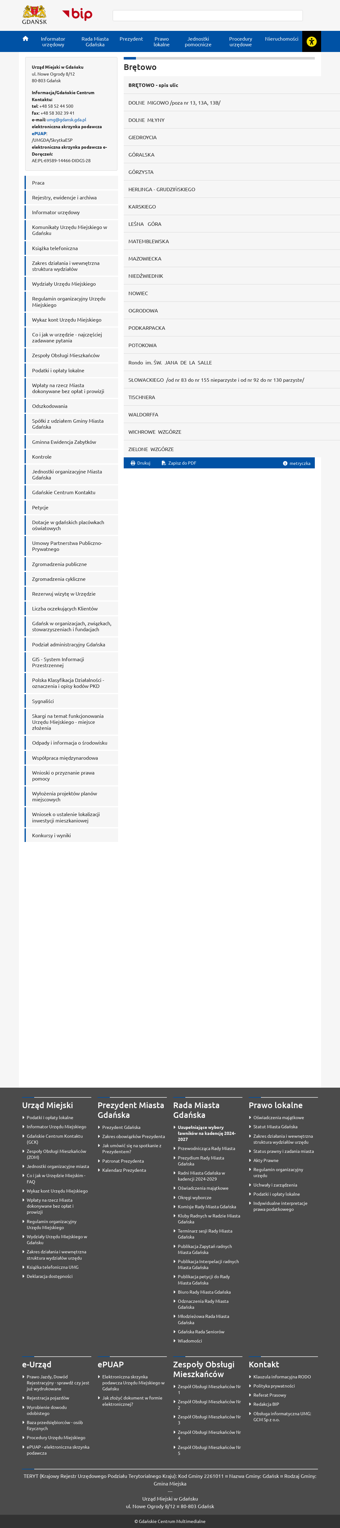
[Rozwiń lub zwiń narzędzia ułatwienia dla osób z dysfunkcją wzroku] (311, 41)
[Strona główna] (25, 38)
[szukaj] (208, 15)
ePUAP (39, 133)
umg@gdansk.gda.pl (66, 119)
